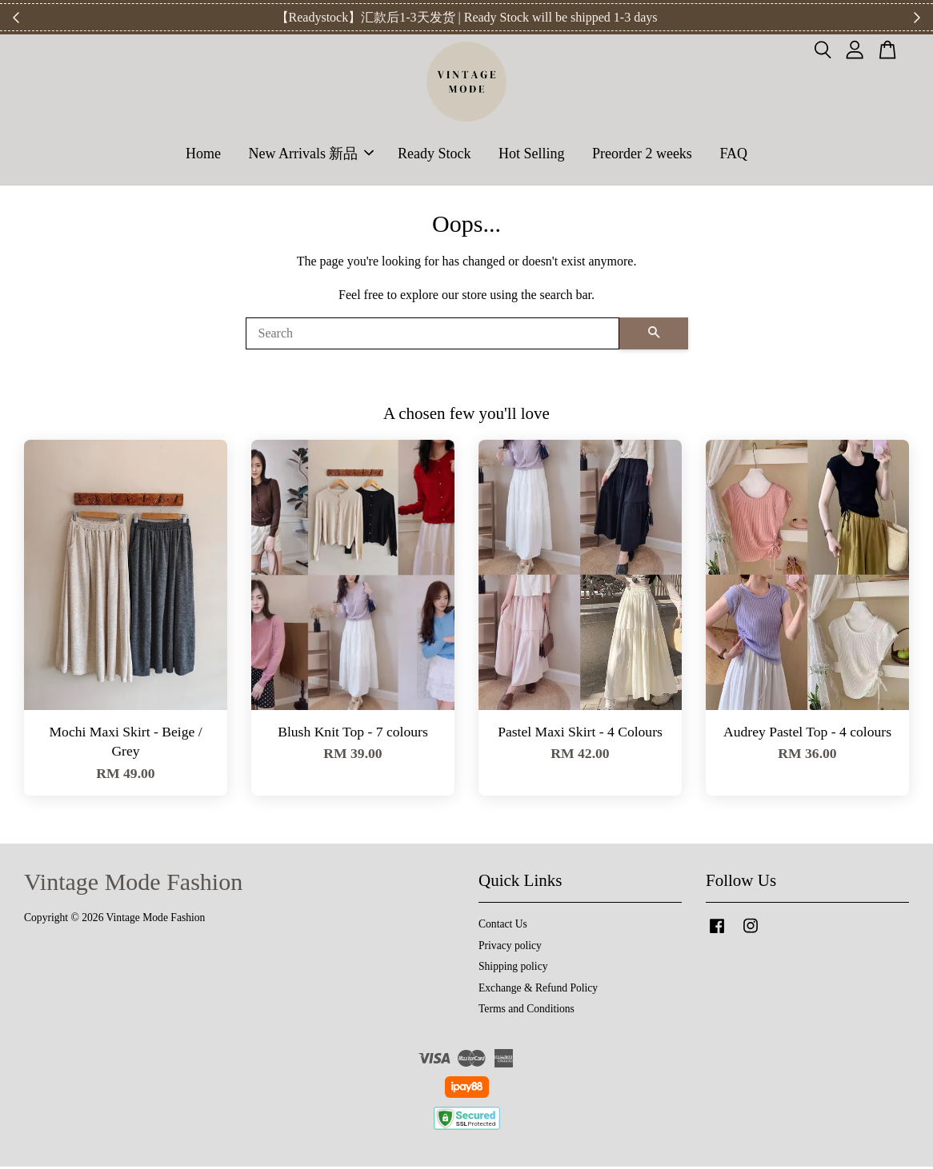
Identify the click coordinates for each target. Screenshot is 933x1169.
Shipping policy (513, 969)
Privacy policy (510, 948)
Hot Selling (532, 154)
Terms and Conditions (527, 1012)
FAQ (733, 154)
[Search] (432, 336)
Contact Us (503, 927)
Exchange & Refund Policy (538, 990)
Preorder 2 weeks (642, 154)
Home (203, 154)
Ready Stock (434, 154)
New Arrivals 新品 (311, 154)
